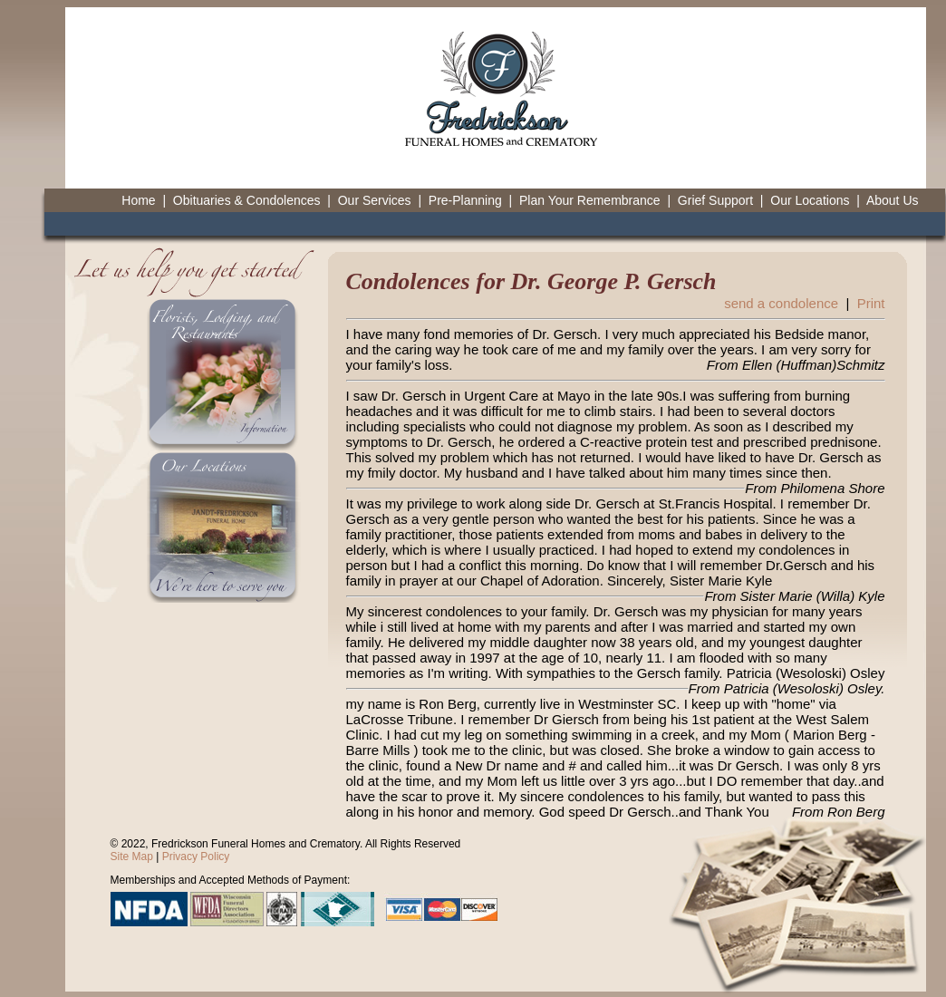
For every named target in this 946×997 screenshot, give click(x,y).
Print (871, 303)
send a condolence (781, 303)
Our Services (374, 200)
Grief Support (715, 200)
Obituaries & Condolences (247, 200)
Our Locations (809, 200)
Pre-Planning (465, 200)
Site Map (132, 856)
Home (138, 200)
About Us (892, 200)
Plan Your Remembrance (590, 200)
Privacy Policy (196, 856)
